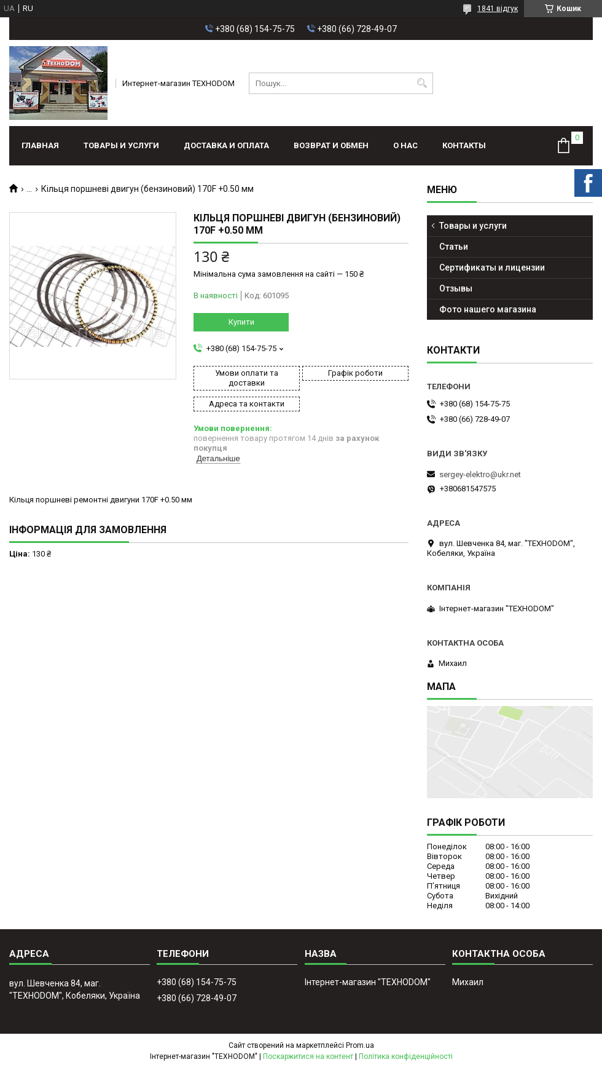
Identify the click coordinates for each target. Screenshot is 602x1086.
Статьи (453, 247)
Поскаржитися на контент (308, 1056)
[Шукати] (422, 83)
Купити (241, 322)
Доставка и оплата (226, 145)
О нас (405, 145)
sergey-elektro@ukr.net (480, 474)
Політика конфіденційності (406, 1056)
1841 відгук (497, 8)
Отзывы (455, 288)
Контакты (464, 145)
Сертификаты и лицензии (492, 267)
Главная (40, 145)
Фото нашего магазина (487, 309)
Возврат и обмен (331, 145)
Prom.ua (360, 1045)
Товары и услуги (121, 145)
